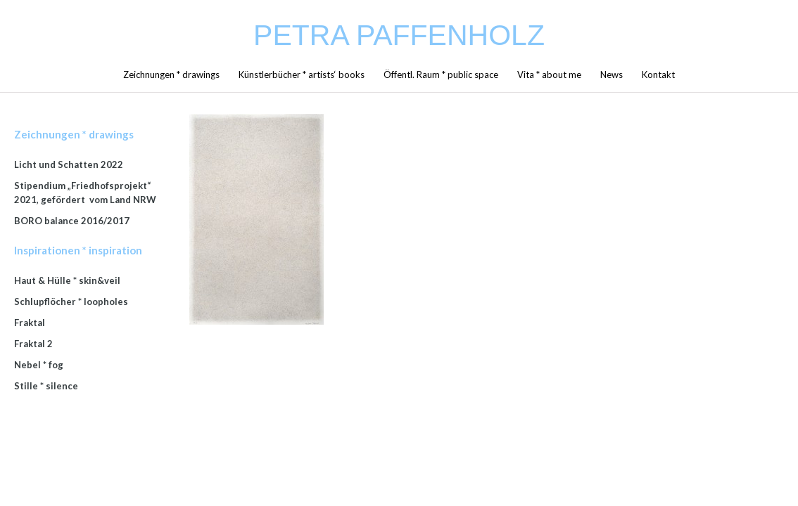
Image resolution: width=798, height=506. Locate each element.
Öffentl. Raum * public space (441, 74)
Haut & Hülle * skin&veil (67, 280)
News (611, 74)
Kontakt (658, 74)
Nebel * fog (38, 364)
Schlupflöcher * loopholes (71, 301)
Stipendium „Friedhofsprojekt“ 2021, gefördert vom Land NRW (85, 192)
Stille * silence (46, 385)
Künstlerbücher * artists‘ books (302, 74)
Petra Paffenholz (399, 35)
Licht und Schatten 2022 (68, 164)
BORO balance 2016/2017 (71, 220)
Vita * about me (549, 74)
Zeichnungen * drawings (171, 74)
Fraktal (29, 322)
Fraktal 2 (33, 343)
